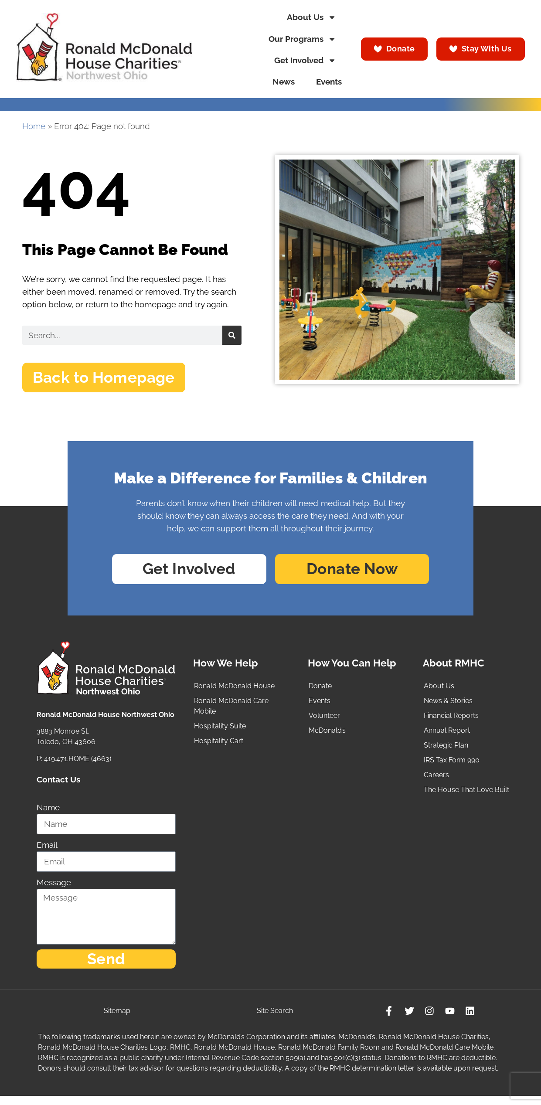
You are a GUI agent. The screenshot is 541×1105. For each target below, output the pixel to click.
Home (33, 126)
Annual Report (447, 735)
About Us (311, 17)
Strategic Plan (446, 750)
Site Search (274, 1019)
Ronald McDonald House (234, 691)
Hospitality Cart (218, 746)
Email (47, 850)
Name (48, 812)
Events (329, 82)
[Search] (232, 335)
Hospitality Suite (220, 731)
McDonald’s (327, 735)
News (283, 82)
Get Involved (305, 60)
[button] (111, 379)
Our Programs (302, 39)
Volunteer (324, 721)
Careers (436, 780)
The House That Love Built (466, 795)
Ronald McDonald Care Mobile (231, 711)
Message (54, 887)
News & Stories (448, 706)
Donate (320, 691)
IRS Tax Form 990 (452, 765)
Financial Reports (451, 721)
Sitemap (117, 1019)
